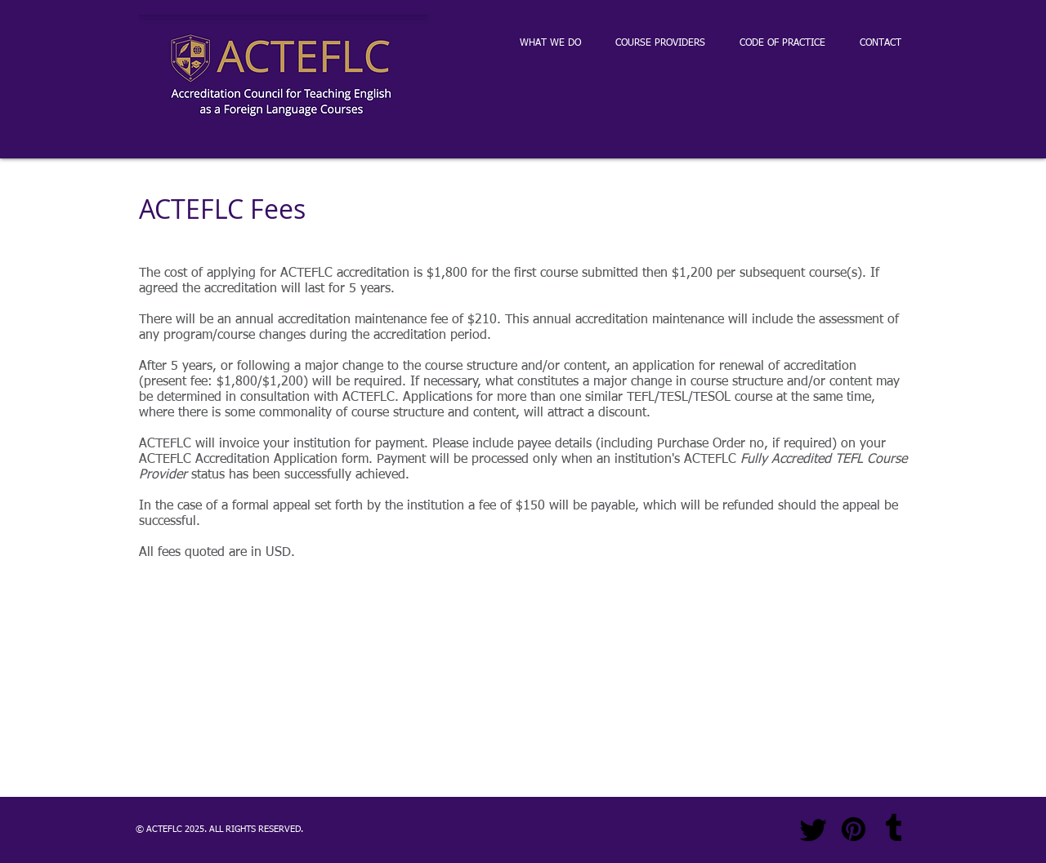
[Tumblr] (894, 829)
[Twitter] (813, 829)
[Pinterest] (853, 829)
